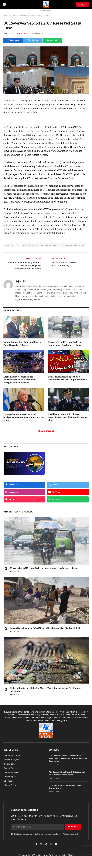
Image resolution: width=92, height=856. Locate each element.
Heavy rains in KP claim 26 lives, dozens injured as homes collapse (65, 343)
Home (5, 16)
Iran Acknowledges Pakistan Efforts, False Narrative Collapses (22, 343)
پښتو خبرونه (82, 4)
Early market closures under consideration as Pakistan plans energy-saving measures (19, 379)
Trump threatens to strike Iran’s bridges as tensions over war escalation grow (23, 417)
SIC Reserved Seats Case (72, 245)
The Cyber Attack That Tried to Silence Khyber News (66, 786)
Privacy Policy (62, 834)
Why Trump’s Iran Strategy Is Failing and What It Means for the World (67, 773)
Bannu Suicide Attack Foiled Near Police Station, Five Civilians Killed (45, 628)
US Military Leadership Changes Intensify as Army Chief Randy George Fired (67, 417)
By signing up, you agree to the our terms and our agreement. (44, 834)
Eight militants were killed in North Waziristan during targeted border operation (46, 689)
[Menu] (4, 4)
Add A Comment (46, 431)
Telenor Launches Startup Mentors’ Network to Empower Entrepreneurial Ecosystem (24, 265)
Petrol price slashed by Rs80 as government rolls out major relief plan (67, 378)
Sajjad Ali (20, 281)
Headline (9, 245)
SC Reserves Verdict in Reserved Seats (39, 245)
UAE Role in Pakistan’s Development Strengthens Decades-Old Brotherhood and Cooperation (68, 758)
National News (22, 34)
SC (17, 245)
